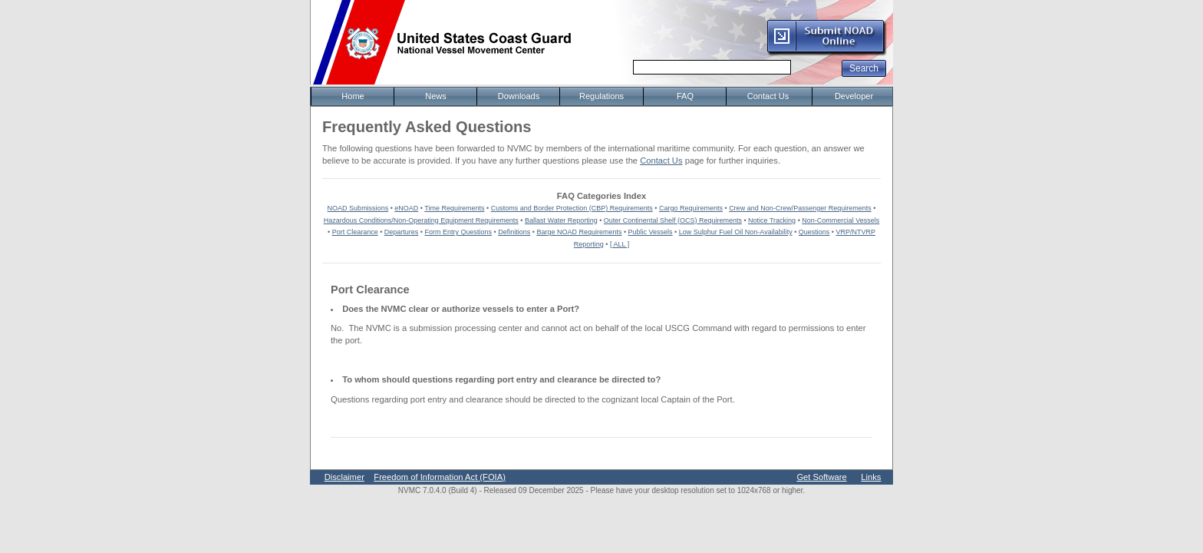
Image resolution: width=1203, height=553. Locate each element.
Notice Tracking (772, 220)
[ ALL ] (619, 244)
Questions (814, 232)
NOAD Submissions (358, 208)
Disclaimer (344, 477)
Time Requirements (454, 208)
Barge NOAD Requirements (578, 232)
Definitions (514, 232)
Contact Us (661, 160)
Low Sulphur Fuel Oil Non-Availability (736, 232)
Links (871, 477)
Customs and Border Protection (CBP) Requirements (572, 208)
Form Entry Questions (459, 232)
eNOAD (406, 208)
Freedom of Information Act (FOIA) (440, 477)
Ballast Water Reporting (561, 220)
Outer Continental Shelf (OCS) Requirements (673, 220)
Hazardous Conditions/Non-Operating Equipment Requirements (421, 220)
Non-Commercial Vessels (840, 220)
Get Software (821, 477)
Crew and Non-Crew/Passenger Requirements (800, 208)
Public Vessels (650, 232)
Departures (401, 232)
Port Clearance (355, 232)
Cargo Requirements (691, 208)
